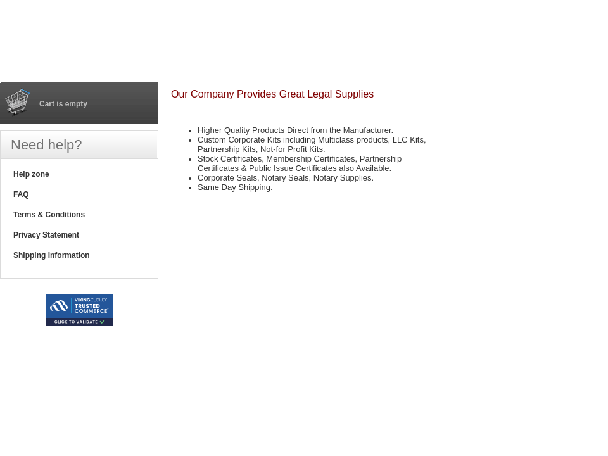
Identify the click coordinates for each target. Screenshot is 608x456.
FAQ (21, 194)
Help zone (31, 174)
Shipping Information (51, 255)
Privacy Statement (46, 235)
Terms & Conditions (49, 214)
